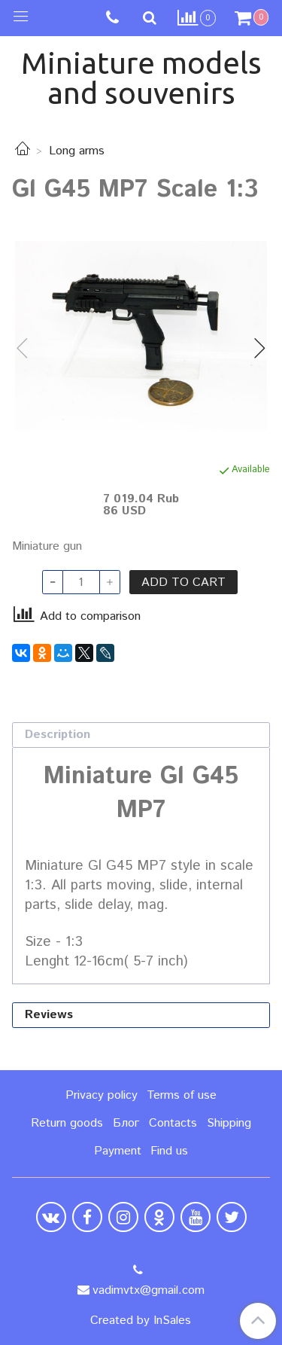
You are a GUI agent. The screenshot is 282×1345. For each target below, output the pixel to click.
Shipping (229, 1123)
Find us (169, 1151)
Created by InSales (140, 1321)
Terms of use (182, 1095)
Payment (117, 1151)
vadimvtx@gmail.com (148, 1290)
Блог (126, 1123)
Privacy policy (101, 1095)
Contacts (173, 1123)
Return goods (67, 1123)
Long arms (77, 151)
